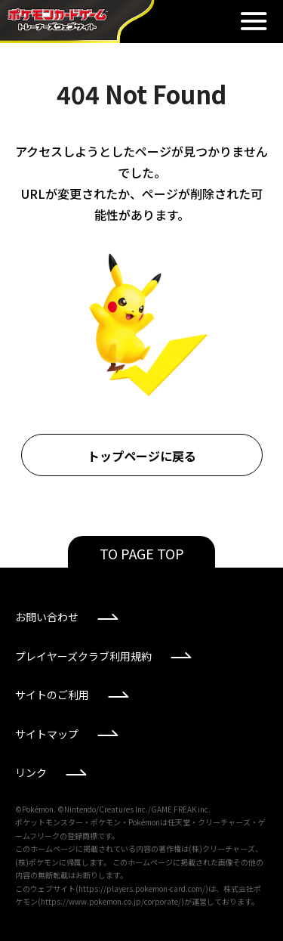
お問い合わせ (46, 616)
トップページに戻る (142, 456)
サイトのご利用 (52, 694)
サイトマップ (46, 733)
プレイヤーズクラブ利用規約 (83, 656)
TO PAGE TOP (142, 553)
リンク (31, 772)
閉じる (253, 21)
